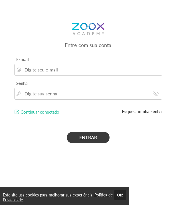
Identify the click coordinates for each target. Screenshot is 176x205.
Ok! (120, 195)
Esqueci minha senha (142, 111)
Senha (22, 83)
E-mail (22, 59)
